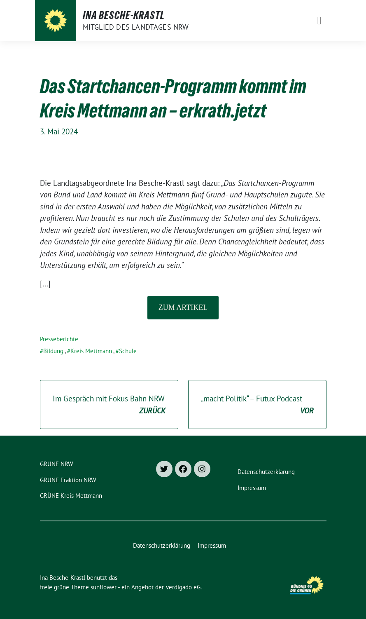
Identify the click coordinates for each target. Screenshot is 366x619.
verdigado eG (183, 587)
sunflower (104, 587)
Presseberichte (59, 339)
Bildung (53, 351)
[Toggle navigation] (319, 20)
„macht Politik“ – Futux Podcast (257, 405)
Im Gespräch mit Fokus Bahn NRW (109, 405)
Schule (128, 351)
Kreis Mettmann (91, 351)
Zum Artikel (183, 307)
